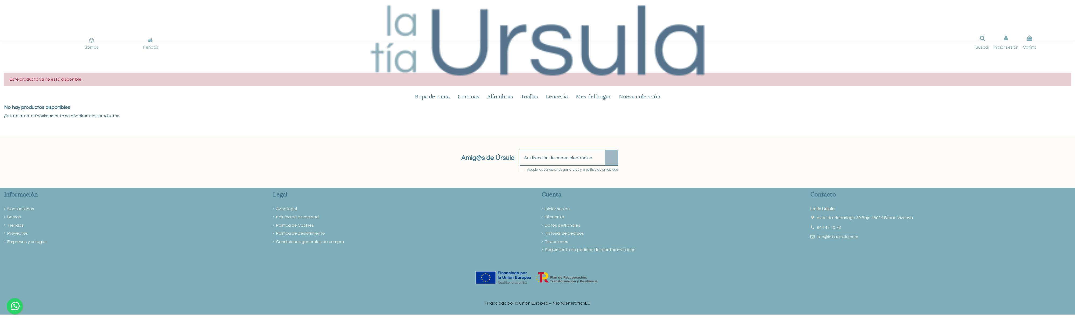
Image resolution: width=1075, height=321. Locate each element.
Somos (91, 47)
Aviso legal (286, 209)
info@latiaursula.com (837, 237)
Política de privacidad (297, 217)
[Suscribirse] (611, 157)
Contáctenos (20, 209)
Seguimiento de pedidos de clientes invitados (590, 250)
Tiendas (150, 47)
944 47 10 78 (829, 227)
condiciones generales (561, 170)
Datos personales (562, 225)
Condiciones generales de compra (310, 242)
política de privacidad (602, 170)
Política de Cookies (295, 225)
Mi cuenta (554, 217)
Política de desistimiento (300, 233)
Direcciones (556, 242)
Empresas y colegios (27, 242)
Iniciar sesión (557, 209)
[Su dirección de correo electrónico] (562, 157)
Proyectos (17, 233)
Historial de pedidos (564, 233)
